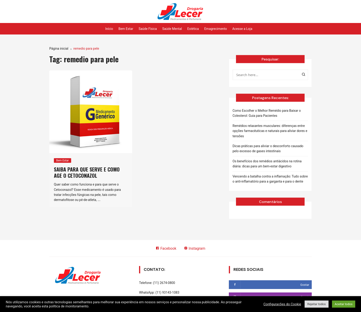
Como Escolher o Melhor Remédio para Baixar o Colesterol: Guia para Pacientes (267, 113)
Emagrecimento (215, 29)
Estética (193, 29)
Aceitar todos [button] (343, 304)
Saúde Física (148, 29)
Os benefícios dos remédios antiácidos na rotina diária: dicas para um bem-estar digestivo (267, 163)
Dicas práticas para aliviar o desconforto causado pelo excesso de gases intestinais (268, 148)
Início (109, 29)
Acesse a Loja (242, 29)
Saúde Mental (172, 29)
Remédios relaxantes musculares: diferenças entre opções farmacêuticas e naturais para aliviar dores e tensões (270, 131)
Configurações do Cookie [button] (282, 304)
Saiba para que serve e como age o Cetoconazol (87, 172)
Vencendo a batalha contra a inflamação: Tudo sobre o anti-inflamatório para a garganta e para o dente (270, 179)
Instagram (194, 248)
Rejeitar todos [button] (316, 304)
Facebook (166, 248)
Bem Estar (125, 29)
